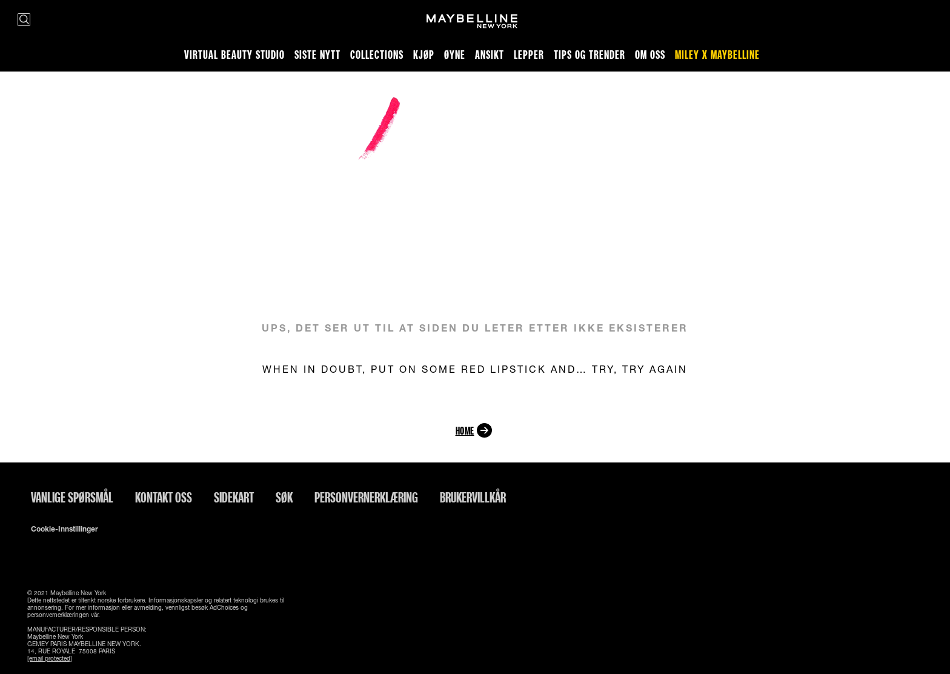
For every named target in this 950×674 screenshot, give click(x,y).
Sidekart (234, 497)
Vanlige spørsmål (72, 497)
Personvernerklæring (366, 497)
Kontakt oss (163, 497)
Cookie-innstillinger (64, 529)
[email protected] (49, 658)
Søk (284, 497)
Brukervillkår (473, 497)
